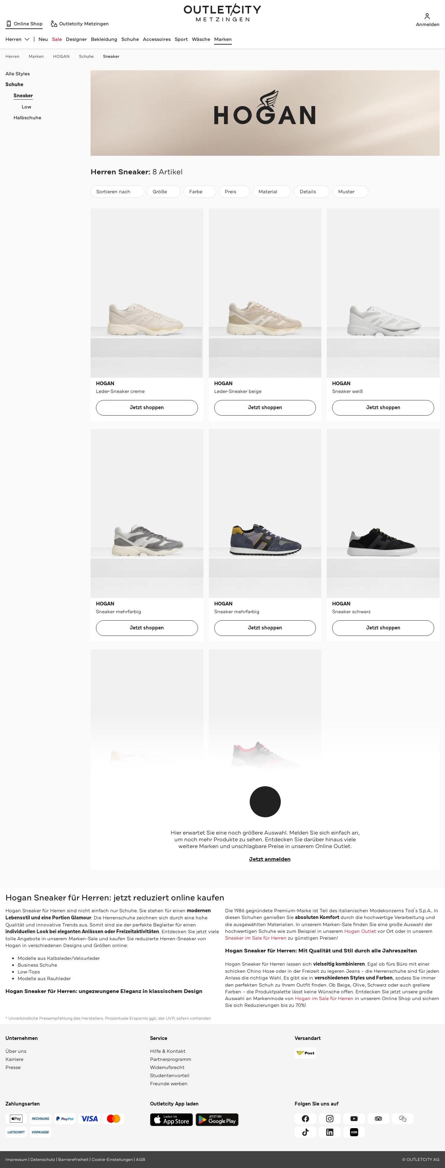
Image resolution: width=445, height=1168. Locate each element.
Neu (43, 39)
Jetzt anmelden (265, 859)
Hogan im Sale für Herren (324, 998)
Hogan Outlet (360, 931)
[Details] (312, 191)
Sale (57, 39)
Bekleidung (104, 39)
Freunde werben (169, 1083)
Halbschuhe (27, 118)
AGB (140, 1159)
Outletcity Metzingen (222, 13)
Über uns (15, 1051)
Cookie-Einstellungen (112, 1159)
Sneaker (111, 56)
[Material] (272, 191)
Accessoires (157, 39)
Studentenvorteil (170, 1075)
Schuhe (130, 39)
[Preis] (234, 191)
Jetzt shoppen (147, 407)
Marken (223, 39)
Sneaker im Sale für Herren (256, 938)
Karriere (14, 1059)
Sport (181, 39)
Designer (76, 39)
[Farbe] (199, 191)
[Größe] (164, 191)
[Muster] (350, 191)
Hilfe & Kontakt (168, 1051)
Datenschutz (42, 1159)
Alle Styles (17, 74)
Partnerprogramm (170, 1059)
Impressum (16, 1159)
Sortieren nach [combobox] (117, 193)
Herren (15, 56)
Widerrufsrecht (167, 1067)
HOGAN (64, 56)
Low (26, 107)
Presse (13, 1067)
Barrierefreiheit (73, 1159)
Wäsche (201, 39)
